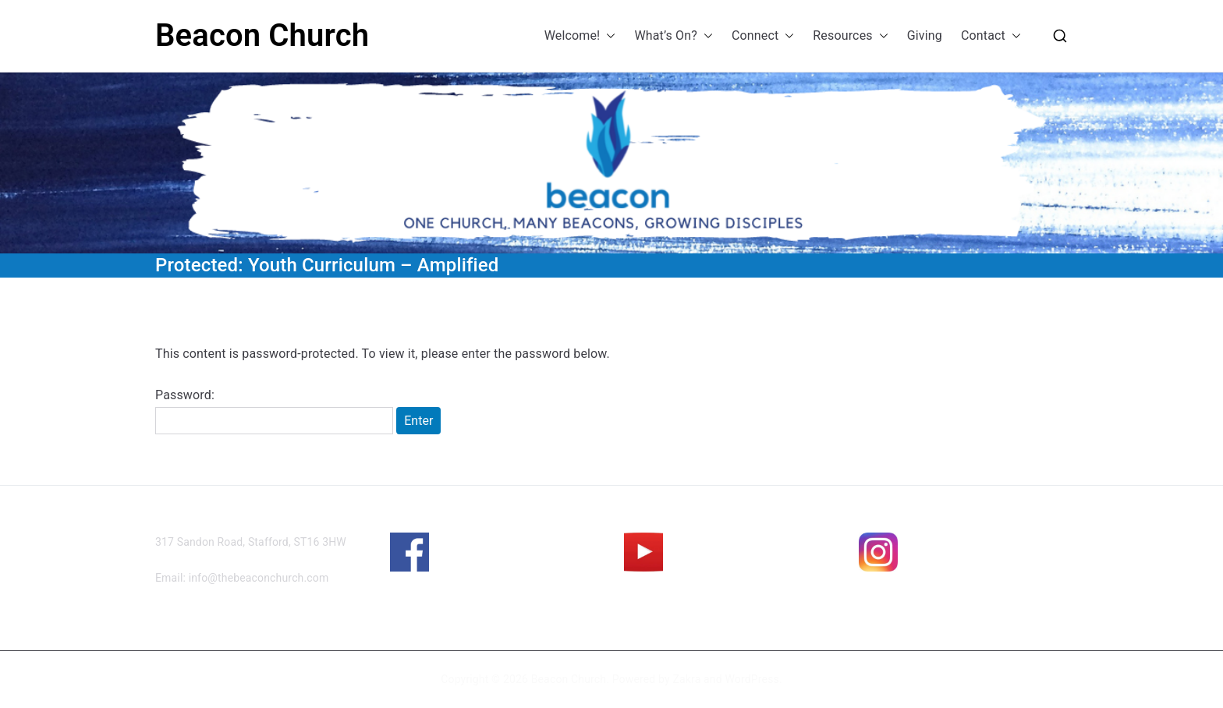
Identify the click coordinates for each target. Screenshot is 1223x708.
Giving (924, 35)
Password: (274, 411)
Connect (763, 36)
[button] (607, 36)
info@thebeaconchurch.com (259, 578)
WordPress (751, 679)
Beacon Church (262, 35)
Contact (991, 36)
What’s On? (673, 36)
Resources (850, 36)
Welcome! (580, 36)
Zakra (686, 679)
